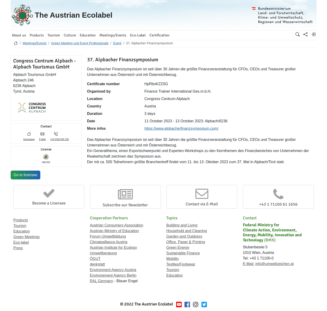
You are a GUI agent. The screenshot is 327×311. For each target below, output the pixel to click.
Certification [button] (159, 35)
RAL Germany (101, 281)
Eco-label (21, 242)
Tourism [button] (54, 35)
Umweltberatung (103, 253)
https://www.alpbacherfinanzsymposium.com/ (181, 128)
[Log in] (313, 34)
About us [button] (19, 35)
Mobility (172, 259)
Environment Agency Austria (113, 270)
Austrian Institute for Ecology (113, 247)
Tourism (19, 226)
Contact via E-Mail (202, 204)
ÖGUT (95, 259)
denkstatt (97, 264)
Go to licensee (25, 175)
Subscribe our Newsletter (125, 204)
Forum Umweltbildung (108, 236)
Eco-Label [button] (138, 35)
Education (21, 231)
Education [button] (88, 35)
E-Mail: (248, 264)
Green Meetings (26, 237)
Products (20, 220)
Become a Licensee (49, 203)
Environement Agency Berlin (113, 275)
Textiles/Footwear (180, 264)
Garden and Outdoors (184, 236)
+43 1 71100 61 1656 (278, 204)
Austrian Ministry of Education (114, 231)
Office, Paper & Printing (185, 242)
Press (18, 248)
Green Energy (178, 247)
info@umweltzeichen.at (274, 264)
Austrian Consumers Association (116, 225)
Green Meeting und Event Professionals (79, 43)
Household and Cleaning (186, 231)
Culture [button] (70, 35)
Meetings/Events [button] (112, 35)
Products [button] (37, 35)
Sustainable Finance (183, 253)
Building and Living (181, 225)
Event (117, 43)
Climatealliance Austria (108, 242)
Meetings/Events (34, 43)
